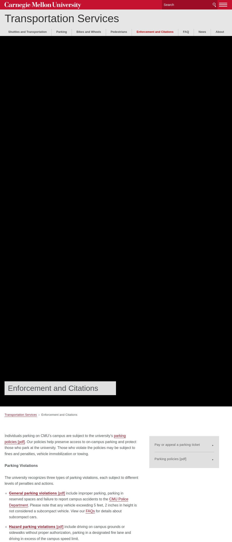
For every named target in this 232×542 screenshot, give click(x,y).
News (202, 31)
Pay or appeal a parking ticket (185, 441)
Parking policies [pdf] (178, 456)
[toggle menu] (223, 4)
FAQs (90, 511)
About (220, 31)
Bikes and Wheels (88, 31)
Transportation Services (62, 18)
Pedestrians (119, 31)
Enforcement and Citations (155, 31)
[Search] (190, 4)
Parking (61, 31)
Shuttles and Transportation (27, 31)
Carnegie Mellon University (38, 4)
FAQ (186, 31)
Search (214, 4)
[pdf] (37, 493)
